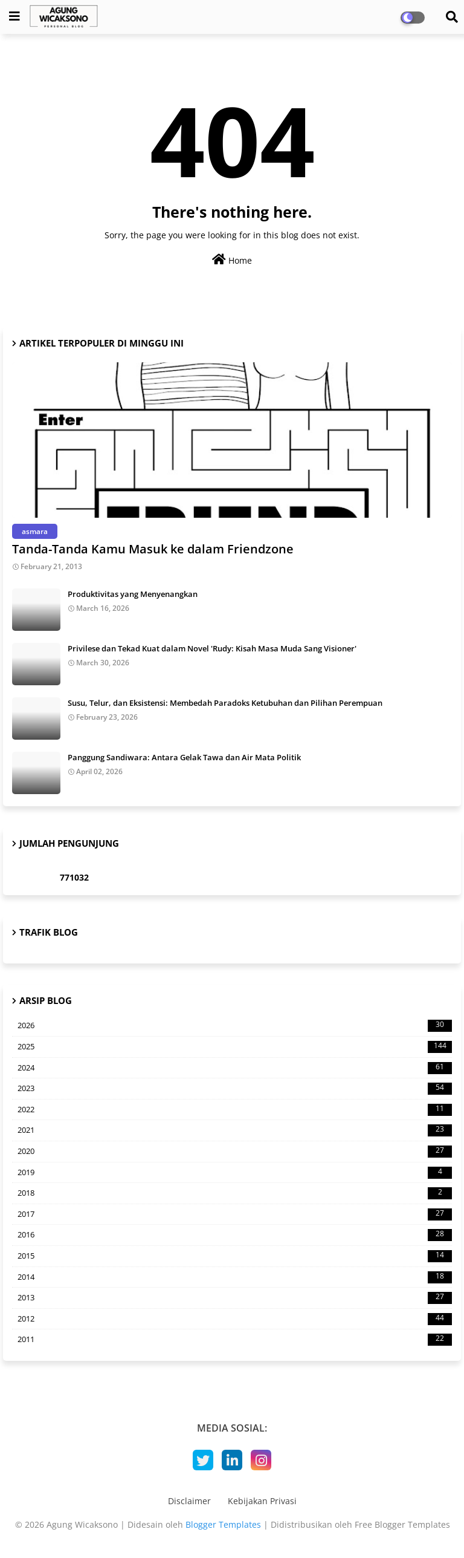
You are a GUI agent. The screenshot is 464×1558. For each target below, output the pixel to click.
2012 (235, 1319)
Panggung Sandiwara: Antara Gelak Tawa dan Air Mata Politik (184, 757)
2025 (235, 1047)
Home (232, 259)
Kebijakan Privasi (262, 1501)
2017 (235, 1214)
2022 (235, 1110)
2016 (235, 1235)
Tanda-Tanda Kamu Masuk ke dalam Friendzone (153, 549)
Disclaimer (189, 1501)
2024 (235, 1068)
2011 (235, 1340)
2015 (235, 1256)
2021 (235, 1130)
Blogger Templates (223, 1524)
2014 (235, 1277)
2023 (235, 1089)
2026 (235, 1026)
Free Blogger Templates (402, 1524)
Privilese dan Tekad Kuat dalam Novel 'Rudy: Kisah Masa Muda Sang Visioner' (212, 648)
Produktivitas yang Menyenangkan (133, 593)
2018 (235, 1193)
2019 (235, 1173)
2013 (235, 1298)
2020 (235, 1152)
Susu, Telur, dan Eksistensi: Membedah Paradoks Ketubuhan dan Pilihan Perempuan (225, 702)
